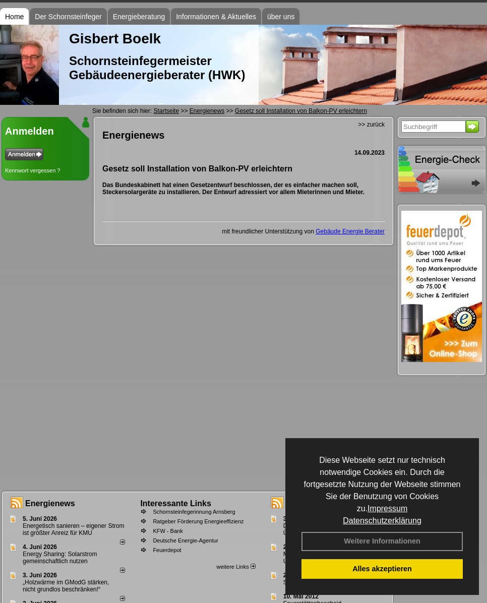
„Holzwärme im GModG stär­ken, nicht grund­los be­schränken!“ (66, 586)
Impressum (387, 508)
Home (14, 17)
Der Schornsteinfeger (68, 17)
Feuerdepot (167, 550)
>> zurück (371, 124)
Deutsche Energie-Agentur (185, 540)
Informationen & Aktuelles (216, 17)
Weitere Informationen (382, 541)
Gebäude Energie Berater (350, 231)
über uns (280, 17)
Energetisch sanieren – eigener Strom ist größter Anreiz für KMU (73, 529)
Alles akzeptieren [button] (382, 569)
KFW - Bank (167, 531)
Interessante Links (175, 503)
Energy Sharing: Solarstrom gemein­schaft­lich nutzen (60, 558)
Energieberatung (139, 17)
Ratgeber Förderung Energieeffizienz (198, 521)
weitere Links (235, 567)
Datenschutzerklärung (382, 520)
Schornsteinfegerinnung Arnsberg (194, 512)
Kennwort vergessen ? (32, 170)
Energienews (50, 503)
